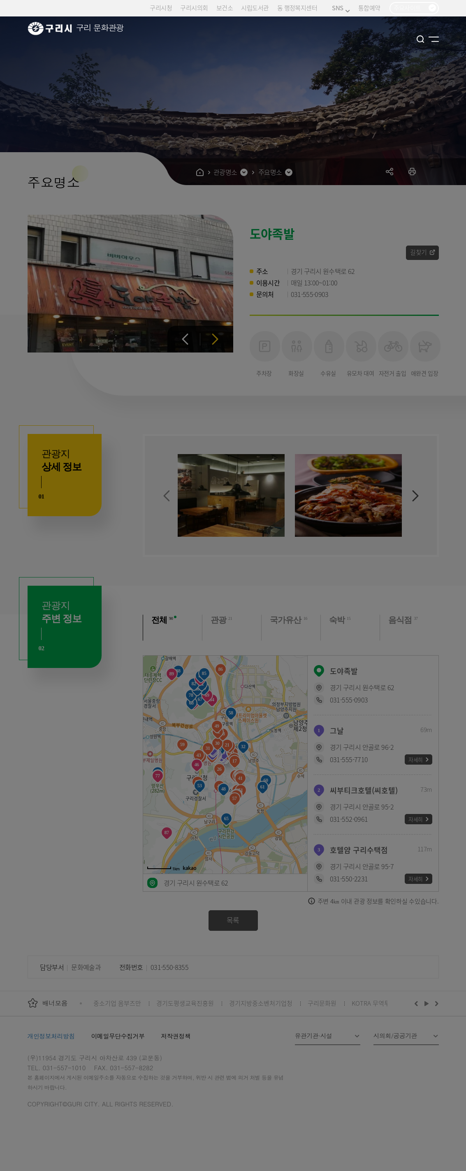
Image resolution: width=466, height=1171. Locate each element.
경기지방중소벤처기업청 (260, 1003)
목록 (233, 920)
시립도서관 (255, 7)
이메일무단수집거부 (118, 1036)
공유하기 (389, 171)
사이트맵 (434, 39)
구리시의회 (194, 7)
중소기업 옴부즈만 (117, 1003)
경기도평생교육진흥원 (185, 1003)
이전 (185, 339)
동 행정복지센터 (297, 7)
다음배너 (435, 1003)
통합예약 (369, 7)
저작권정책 (175, 1036)
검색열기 (420, 39)
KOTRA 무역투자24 (377, 1003)
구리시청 (161, 7)
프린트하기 (412, 171)
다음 (215, 339)
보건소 (224, 7)
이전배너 (418, 1003)
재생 (426, 1003)
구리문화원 (322, 1003)
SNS (341, 8)
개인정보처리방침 (51, 1036)
